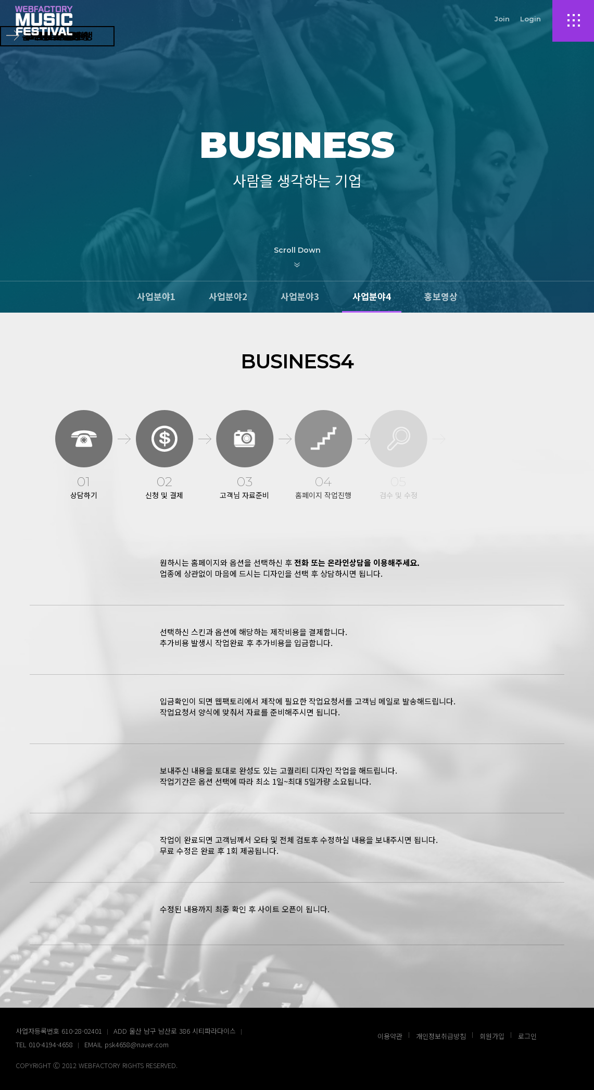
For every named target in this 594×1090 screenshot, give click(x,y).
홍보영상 (441, 296)
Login (530, 19)
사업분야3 (300, 296)
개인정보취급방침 (441, 1036)
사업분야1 (156, 296)
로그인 (527, 1036)
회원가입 (491, 1036)
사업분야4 (371, 296)
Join (502, 19)
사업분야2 (228, 296)
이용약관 (389, 1036)
